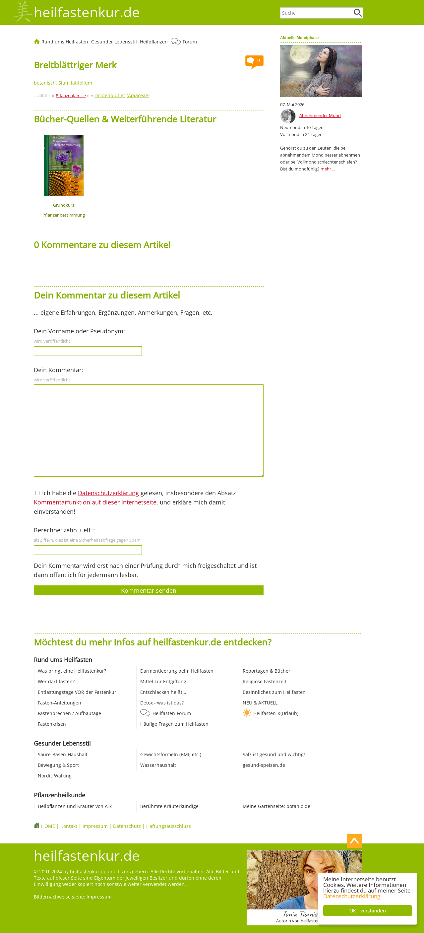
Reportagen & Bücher (266, 671)
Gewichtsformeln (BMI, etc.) (170, 754)
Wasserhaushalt (158, 765)
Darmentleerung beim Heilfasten (176, 671)
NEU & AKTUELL (260, 703)
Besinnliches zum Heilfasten (274, 692)
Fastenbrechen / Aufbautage (69, 713)
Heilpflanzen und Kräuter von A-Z (75, 806)
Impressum (95, 826)
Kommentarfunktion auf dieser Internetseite (95, 502)
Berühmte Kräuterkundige (169, 806)
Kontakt (68, 826)
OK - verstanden (367, 910)
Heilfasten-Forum (171, 713)
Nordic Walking (55, 775)
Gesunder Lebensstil (114, 41)
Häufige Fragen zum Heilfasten (174, 724)
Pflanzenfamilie (71, 96)
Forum (190, 41)
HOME (48, 826)
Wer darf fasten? (56, 681)
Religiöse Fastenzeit (264, 681)
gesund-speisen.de (264, 765)
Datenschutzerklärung (351, 896)
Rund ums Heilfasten (64, 41)
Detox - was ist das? (162, 703)
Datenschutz (127, 826)
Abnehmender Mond (320, 115)
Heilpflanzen (154, 41)
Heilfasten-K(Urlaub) (275, 713)
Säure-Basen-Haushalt (63, 754)
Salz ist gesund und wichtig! (274, 754)
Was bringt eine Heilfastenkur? (72, 671)
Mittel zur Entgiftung (163, 681)
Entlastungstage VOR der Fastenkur (77, 692)
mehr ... (328, 169)
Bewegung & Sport (58, 765)
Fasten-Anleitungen (59, 703)
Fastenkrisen (52, 724)
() (122, 95)
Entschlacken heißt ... (164, 692)
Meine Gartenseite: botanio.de (276, 806)
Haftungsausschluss (168, 826)
